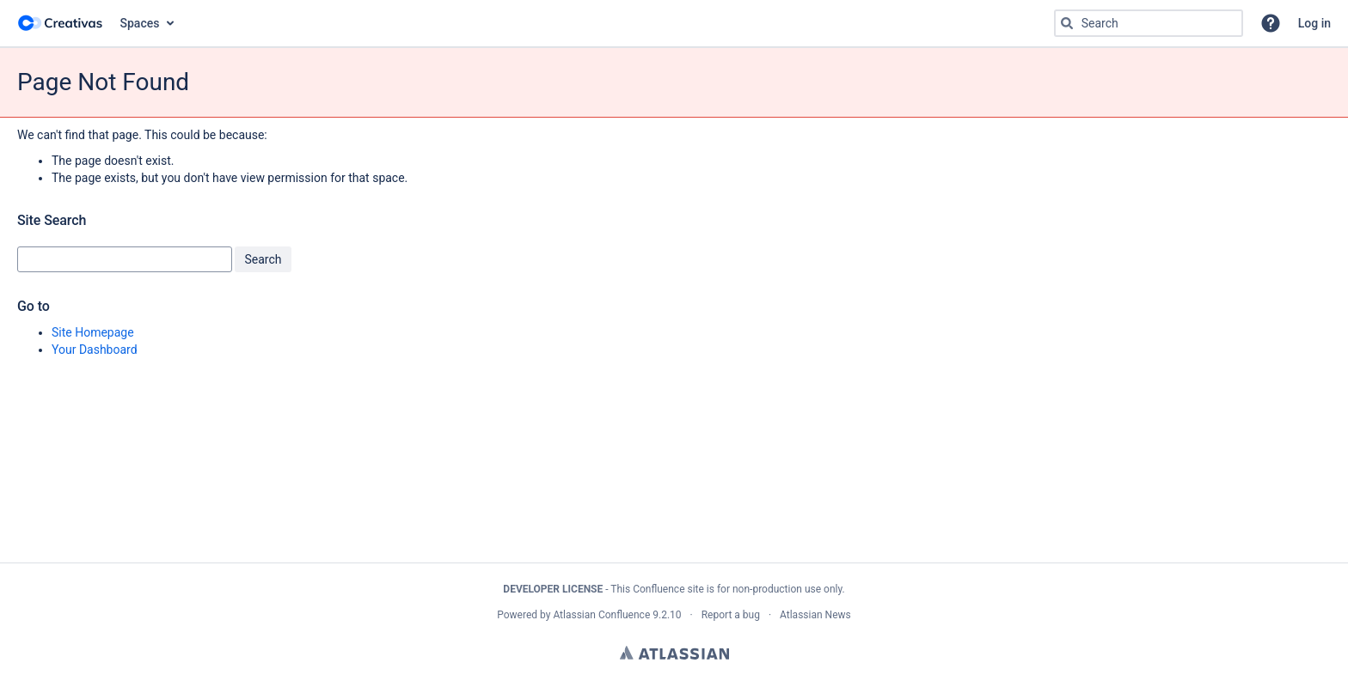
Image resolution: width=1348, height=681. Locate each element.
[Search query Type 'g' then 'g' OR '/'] (1148, 23)
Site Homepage (93, 332)
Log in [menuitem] (1314, 23)
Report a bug (731, 615)
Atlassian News (815, 615)
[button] (1271, 23)
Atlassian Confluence (601, 615)
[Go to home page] (60, 23)
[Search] (1067, 23)
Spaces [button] (140, 23)
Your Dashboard (95, 349)
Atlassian (674, 652)
